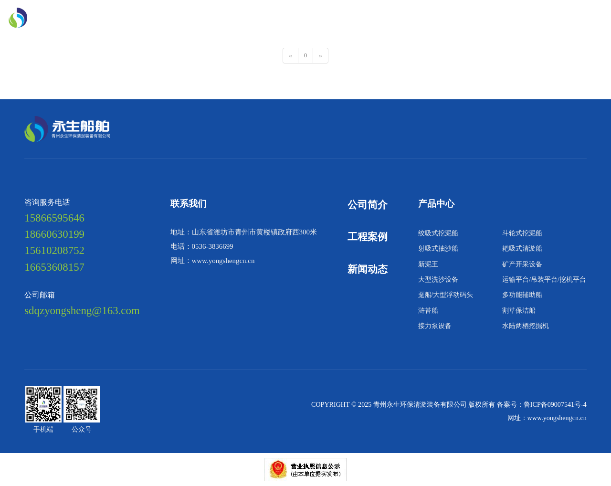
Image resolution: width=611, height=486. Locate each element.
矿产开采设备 (522, 264)
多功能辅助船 (522, 294)
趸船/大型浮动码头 (446, 294)
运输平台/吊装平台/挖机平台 (544, 279)
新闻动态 (126, 36)
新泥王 (428, 264)
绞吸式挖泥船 (438, 233)
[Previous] (290, 55)
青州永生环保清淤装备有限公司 (421, 404)
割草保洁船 (519, 310)
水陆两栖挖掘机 (525, 325)
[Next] (320, 55)
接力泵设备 (435, 325)
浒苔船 (428, 310)
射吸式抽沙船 (438, 248)
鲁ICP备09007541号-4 (555, 404)
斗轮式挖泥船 (522, 233)
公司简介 (368, 205)
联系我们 (168, 36)
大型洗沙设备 (438, 279)
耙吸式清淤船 (522, 248)
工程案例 (368, 237)
